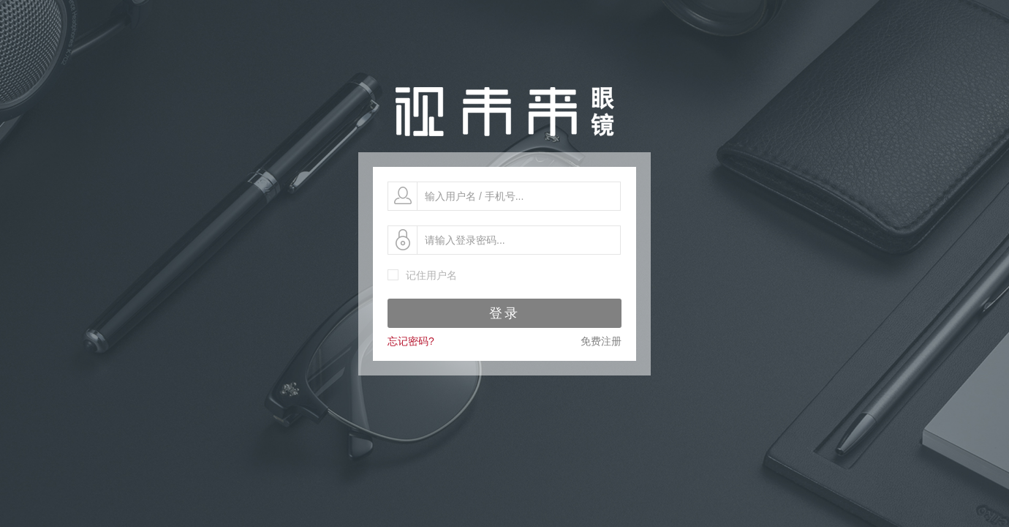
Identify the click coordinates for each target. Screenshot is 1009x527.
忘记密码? (411, 341)
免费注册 (601, 341)
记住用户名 (431, 275)
